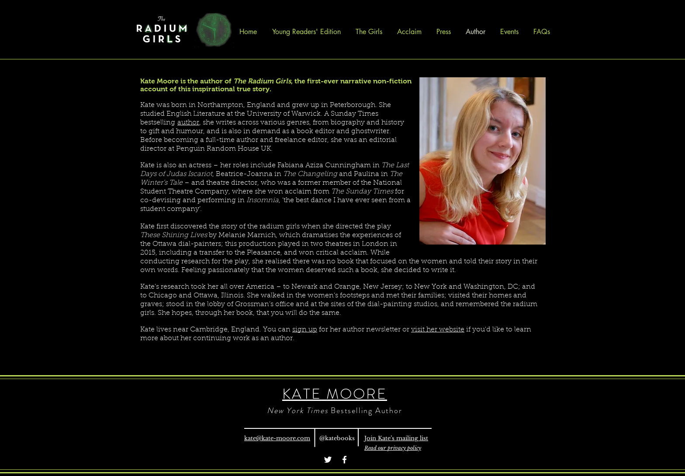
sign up (304, 329)
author (188, 122)
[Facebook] (344, 460)
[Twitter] (328, 460)
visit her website (437, 329)
